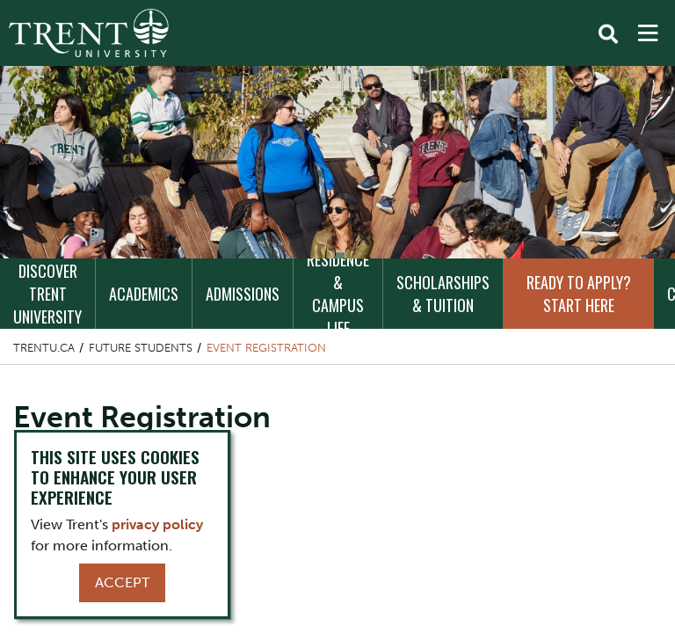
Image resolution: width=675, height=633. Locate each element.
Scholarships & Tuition (443, 293)
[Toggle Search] (608, 34)
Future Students (140, 347)
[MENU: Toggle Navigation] (647, 33)
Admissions (242, 293)
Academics (143, 293)
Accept (122, 582)
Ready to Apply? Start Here (578, 293)
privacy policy (157, 524)
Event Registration (266, 347)
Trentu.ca (44, 347)
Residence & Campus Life (338, 293)
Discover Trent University (47, 293)
